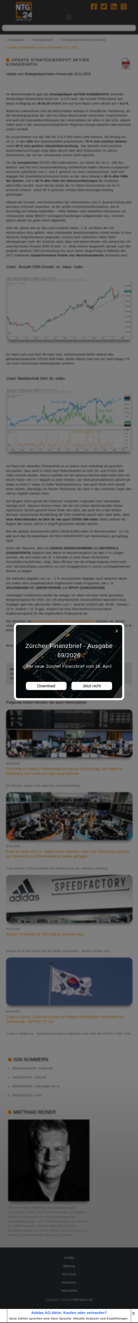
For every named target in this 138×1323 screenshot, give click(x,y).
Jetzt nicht (92, 686)
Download (46, 686)
